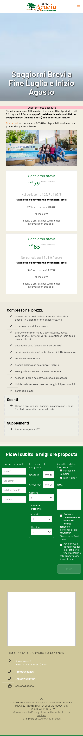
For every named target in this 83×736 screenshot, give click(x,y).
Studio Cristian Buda (49, 718)
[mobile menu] (78, 6)
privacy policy (72, 555)
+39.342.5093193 (25, 678)
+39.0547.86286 (24, 671)
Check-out (35, 484)
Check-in (34, 474)
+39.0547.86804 (24, 686)
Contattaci (12, 123)
